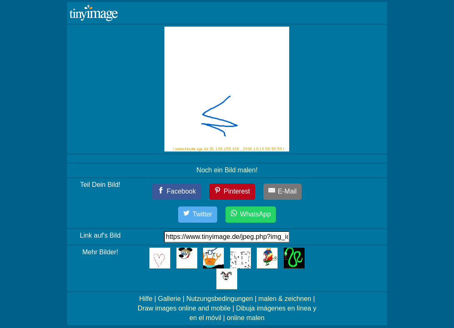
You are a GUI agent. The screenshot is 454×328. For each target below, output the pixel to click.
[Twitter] (197, 214)
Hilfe (145, 298)
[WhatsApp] (250, 214)
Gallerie (169, 298)
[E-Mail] (282, 192)
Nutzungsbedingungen (219, 298)
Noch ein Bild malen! (227, 170)
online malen (246, 317)
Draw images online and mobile (184, 308)
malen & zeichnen (284, 298)
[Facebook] (176, 192)
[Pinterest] (232, 192)
